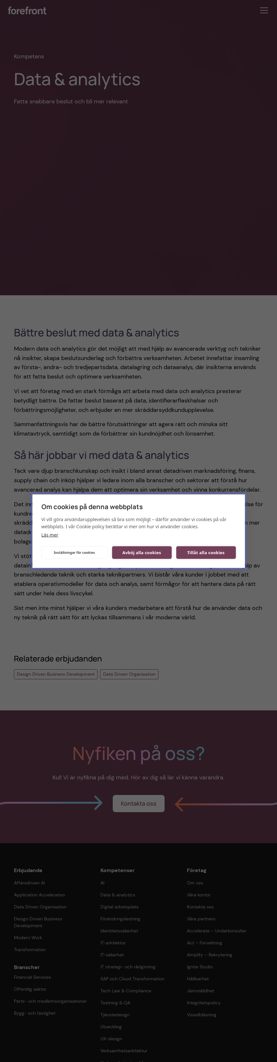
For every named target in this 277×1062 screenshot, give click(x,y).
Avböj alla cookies (141, 552)
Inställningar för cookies (74, 552)
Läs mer (49, 534)
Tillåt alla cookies (206, 552)
